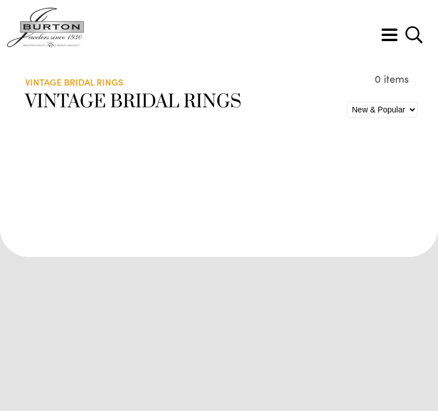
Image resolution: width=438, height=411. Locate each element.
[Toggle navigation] (389, 34)
